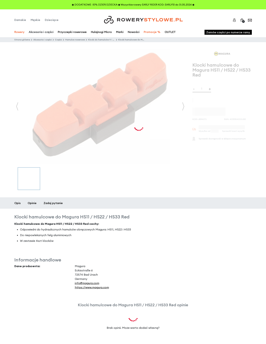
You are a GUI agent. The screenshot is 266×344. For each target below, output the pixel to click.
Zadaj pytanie (53, 203)
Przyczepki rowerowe (72, 32)
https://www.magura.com (92, 287)
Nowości (133, 32)
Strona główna (22, 39)
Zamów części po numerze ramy (228, 32)
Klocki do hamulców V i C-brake (104, 39)
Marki (120, 32)
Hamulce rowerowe (75, 39)
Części (58, 39)
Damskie (20, 20)
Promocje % (152, 32)
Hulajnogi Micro (101, 32)
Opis (17, 203)
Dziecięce (51, 20)
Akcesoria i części (42, 39)
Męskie (35, 20)
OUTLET (170, 32)
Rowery (19, 32)
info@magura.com (87, 283)
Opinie (32, 203)
